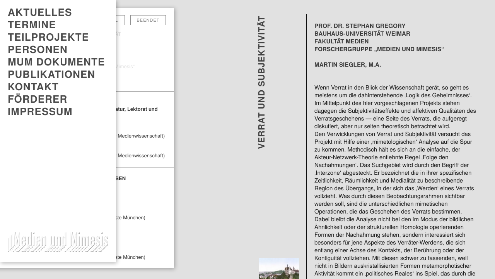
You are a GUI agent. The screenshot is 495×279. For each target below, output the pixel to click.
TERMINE (32, 24)
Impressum (40, 111)
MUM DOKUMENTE (56, 61)
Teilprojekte (48, 37)
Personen (38, 49)
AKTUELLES (40, 12)
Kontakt (33, 86)
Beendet (148, 20)
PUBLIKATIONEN (51, 74)
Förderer (37, 99)
